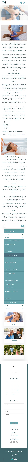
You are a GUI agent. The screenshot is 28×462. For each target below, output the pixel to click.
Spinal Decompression (11, 262)
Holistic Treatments (10, 244)
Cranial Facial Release (10, 287)
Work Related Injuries (10, 247)
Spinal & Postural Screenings (12, 280)
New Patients (14, 341)
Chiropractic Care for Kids (11, 255)
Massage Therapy (10, 284)
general (7, 234)
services (7, 237)
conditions (7, 308)
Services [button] (14, 370)
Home (14, 366)
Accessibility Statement (14, 452)
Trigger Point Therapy (11, 302)
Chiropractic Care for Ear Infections (13, 240)
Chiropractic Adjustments (11, 276)
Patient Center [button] (14, 371)
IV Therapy (8, 298)
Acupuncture (9, 251)
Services (14, 324)
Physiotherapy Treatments (12, 291)
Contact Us (14, 357)
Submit (14, 423)
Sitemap (14, 455)
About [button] (14, 368)
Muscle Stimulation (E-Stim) (12, 269)
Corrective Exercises (10, 266)
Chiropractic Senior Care (11, 258)
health (6, 305)
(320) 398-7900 (14, 439)
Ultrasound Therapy (10, 273)
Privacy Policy (14, 454)
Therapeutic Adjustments (11, 295)
